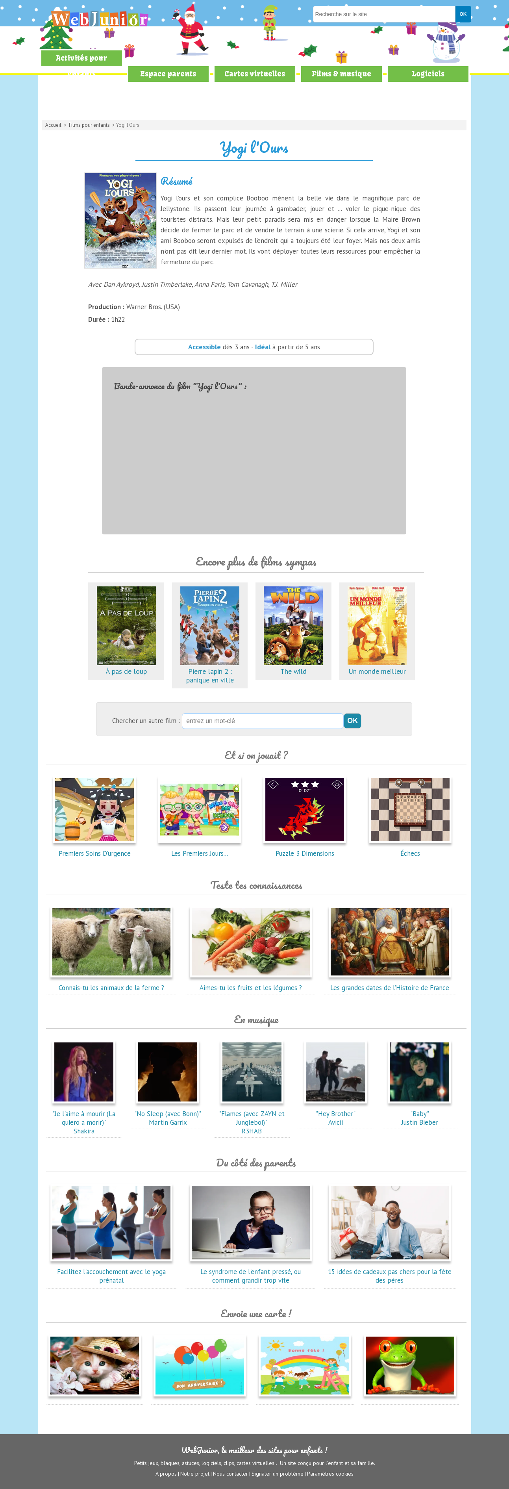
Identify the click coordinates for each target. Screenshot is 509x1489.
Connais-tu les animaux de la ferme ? (111, 983)
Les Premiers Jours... (199, 849)
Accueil (53, 125)
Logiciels (428, 73)
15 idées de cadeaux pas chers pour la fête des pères (390, 1272)
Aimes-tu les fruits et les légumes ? (251, 983)
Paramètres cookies (330, 1473)
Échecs (410, 849)
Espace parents (168, 73)
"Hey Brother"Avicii (335, 1114)
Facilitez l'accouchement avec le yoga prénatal (111, 1272)
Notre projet (194, 1473)
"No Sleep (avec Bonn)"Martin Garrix (167, 1114)
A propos (166, 1473)
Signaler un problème (278, 1473)
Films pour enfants (89, 125)
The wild (293, 667)
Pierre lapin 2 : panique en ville (209, 671)
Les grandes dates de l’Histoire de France (390, 983)
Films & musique (341, 73)
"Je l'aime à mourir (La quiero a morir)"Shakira (83, 1118)
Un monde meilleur (377, 667)
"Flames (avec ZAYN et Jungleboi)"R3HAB (252, 1118)
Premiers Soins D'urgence (94, 849)
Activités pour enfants (81, 66)
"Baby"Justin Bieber (419, 1114)
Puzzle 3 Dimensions (304, 849)
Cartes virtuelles (254, 73)
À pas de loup (126, 667)
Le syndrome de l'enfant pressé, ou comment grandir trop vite (251, 1272)
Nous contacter (230, 1473)
